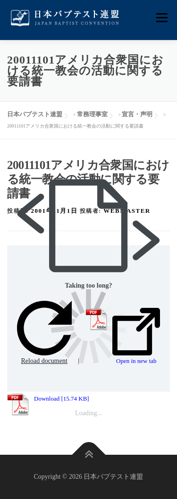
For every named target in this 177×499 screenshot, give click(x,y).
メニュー (161, 17)
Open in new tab (136, 336)
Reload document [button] (44, 332)
